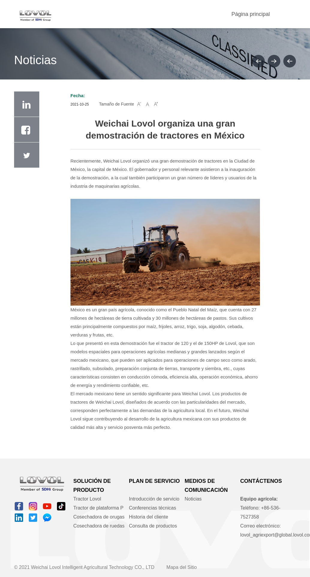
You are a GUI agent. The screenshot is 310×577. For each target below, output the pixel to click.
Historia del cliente (148, 516)
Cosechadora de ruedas (98, 525)
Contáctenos (261, 481)
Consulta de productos (153, 525)
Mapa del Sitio (181, 567)
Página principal (250, 14)
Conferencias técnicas (152, 507)
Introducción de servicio (154, 498)
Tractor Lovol (87, 498)
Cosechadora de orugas (98, 516)
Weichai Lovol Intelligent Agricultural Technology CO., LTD (92, 567)
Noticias (193, 498)
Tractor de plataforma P (98, 507)
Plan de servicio (154, 481)
